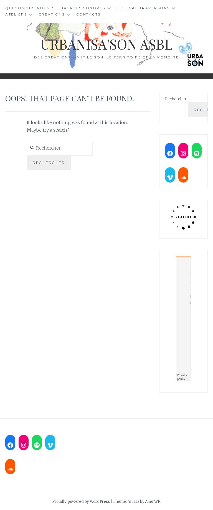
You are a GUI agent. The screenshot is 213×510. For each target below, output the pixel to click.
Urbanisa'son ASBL (106, 44)
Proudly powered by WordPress (81, 501)
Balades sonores (82, 8)
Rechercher (175, 99)
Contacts (88, 14)
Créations (52, 14)
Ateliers (16, 14)
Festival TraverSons (143, 8)
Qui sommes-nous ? (29, 8)
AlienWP (152, 501)
